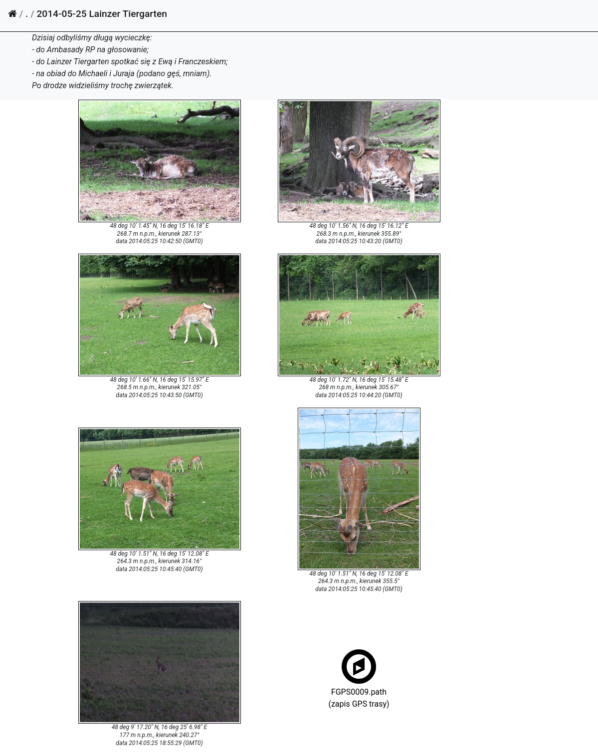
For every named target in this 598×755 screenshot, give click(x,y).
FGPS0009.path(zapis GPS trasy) (358, 691)
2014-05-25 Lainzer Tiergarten (101, 13)
